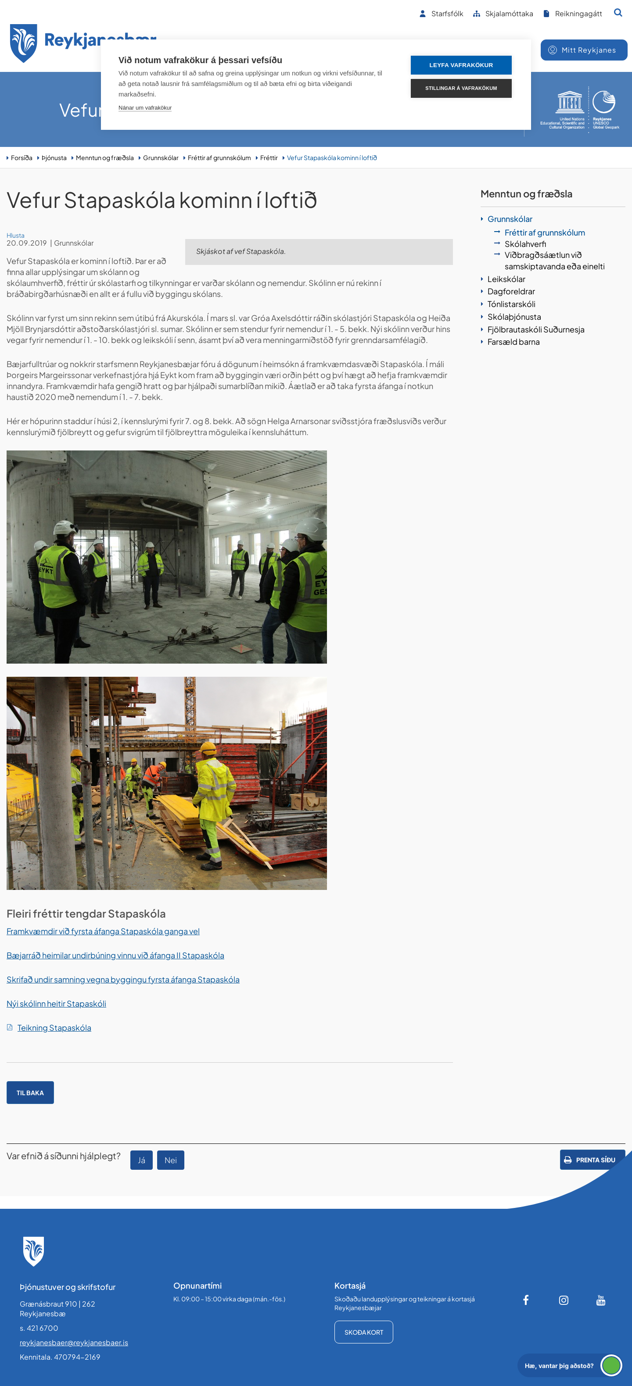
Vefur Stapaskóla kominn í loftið (332, 157)
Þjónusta (54, 157)
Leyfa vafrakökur (461, 65)
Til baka (30, 1093)
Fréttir (269, 157)
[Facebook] (527, 1300)
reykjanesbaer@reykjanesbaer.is (74, 1342)
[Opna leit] (618, 12)
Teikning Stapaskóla (54, 1027)
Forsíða (21, 157)
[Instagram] (564, 1300)
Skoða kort (364, 1332)
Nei (171, 1160)
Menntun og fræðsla (105, 157)
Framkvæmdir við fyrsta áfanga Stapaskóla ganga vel (103, 931)
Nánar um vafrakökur (145, 107)
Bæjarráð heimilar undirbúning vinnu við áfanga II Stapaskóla (115, 955)
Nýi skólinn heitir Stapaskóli (56, 1003)
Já (141, 1160)
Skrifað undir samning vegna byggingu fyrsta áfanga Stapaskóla (123, 979)
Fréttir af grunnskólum (219, 157)
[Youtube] (601, 1300)
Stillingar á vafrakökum (461, 88)
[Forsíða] (83, 45)
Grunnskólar (161, 157)
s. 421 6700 (39, 1327)
